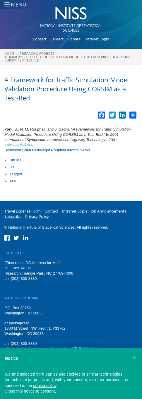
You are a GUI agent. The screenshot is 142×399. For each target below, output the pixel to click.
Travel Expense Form (22, 211)
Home (9, 53)
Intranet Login (96, 39)
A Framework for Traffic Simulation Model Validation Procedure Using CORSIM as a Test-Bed (67, 58)
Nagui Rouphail (53, 150)
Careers (57, 39)
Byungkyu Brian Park (22, 150)
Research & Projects (36, 53)
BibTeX (16, 160)
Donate (74, 39)
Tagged (16, 174)
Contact (40, 39)
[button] (134, 357)
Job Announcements (108, 211)
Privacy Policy (37, 216)
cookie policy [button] (44, 385)
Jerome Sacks (78, 150)
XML (14, 181)
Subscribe (12, 216)
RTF (13, 167)
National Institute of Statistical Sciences (71, 28)
